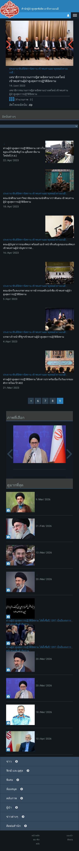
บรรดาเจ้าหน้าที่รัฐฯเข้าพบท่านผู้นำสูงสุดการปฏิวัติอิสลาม (33, 336)
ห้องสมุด (11, 789)
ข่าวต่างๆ (12, 816)
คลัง (38, 844)
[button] (75, 15)
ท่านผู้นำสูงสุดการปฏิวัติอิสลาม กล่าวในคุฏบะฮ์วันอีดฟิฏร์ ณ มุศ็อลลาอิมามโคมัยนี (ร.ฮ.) (24, 152)
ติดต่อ (70, 840)
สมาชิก (36, 840)
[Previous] (31, 401)
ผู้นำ (9, 807)
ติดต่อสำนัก (13, 825)
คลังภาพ (11, 798)
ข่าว (9, 761)
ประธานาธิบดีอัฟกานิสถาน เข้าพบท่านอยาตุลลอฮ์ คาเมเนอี (34, 193)
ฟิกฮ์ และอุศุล (14, 770)
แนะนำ (70, 835)
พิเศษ (9, 779)
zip (30, 104)
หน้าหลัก (36, 835)
